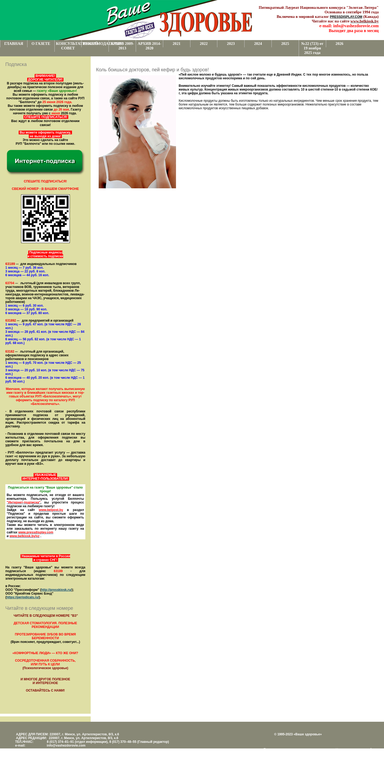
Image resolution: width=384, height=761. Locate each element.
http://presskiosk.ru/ (56, 590)
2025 (285, 43)
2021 (177, 43)
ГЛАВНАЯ (13, 43)
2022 (203, 43)
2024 (258, 43)
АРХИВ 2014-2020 (149, 45)
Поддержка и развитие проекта (286, 749)
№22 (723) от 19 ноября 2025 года (312, 48)
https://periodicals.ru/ (22, 597)
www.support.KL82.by (280, 753)
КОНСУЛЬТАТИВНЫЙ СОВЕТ (69, 45)
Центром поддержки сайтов (356, 749)
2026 (339, 43)
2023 (231, 43)
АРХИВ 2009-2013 (122, 45)
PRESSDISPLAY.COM (346, 17)
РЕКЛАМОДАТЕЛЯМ (96, 43)
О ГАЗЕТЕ (40, 43)
